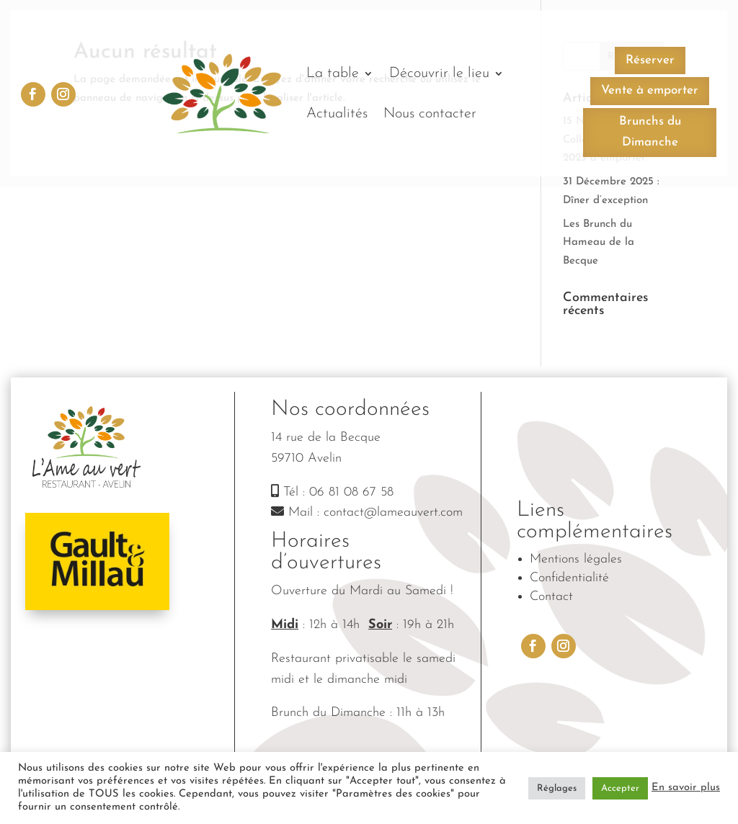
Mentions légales (576, 559)
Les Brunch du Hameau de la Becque (598, 243)
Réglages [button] (557, 788)
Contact (551, 597)
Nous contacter (429, 114)
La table (332, 73)
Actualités (337, 114)
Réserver (650, 60)
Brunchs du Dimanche (650, 131)
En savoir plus (686, 787)
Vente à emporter (649, 90)
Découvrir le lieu (439, 73)
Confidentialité (569, 578)
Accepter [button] (620, 788)
